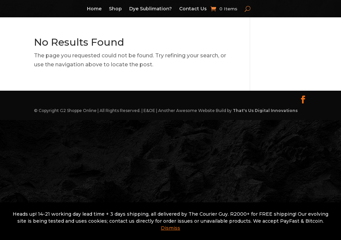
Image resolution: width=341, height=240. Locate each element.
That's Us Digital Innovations (265, 110)
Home (94, 9)
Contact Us (193, 9)
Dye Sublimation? (150, 9)
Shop (115, 9)
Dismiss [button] (170, 228)
